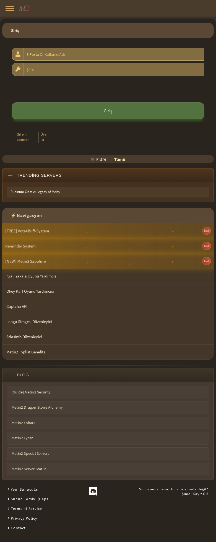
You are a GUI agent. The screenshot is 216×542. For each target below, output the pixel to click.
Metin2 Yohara (24, 422)
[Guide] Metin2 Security (31, 392)
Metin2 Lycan (22, 437)
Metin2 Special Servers (30, 453)
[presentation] (54, 89)
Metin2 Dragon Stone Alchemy (37, 407)
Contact (18, 527)
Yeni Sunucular (25, 489)
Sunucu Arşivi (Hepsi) (31, 498)
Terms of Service (26, 508)
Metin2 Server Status (29, 468)
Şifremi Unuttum (23, 137)
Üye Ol (43, 137)
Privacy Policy (24, 518)
